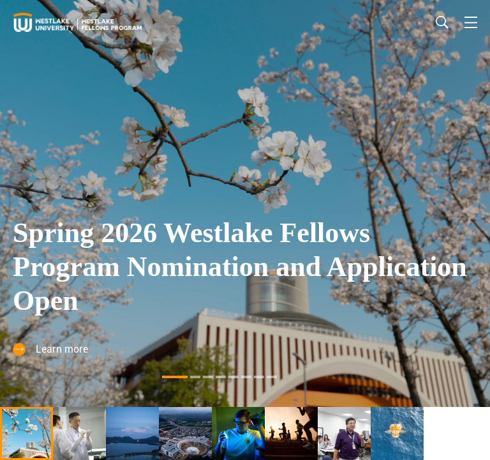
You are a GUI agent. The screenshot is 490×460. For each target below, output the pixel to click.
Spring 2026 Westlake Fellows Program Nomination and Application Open (240, 266)
